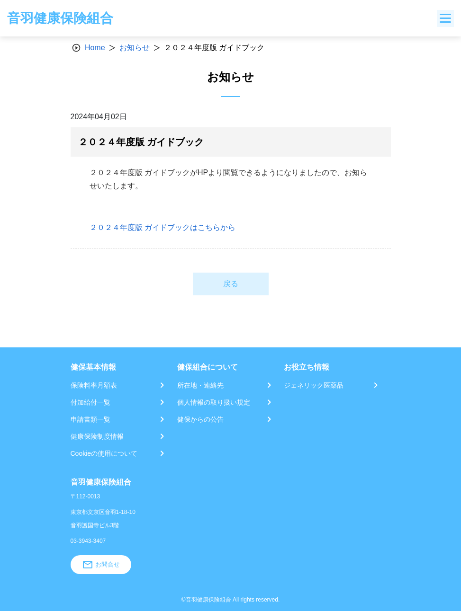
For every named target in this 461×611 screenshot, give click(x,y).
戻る (230, 284)
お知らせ (134, 48)
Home (95, 48)
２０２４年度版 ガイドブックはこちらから (162, 227)
